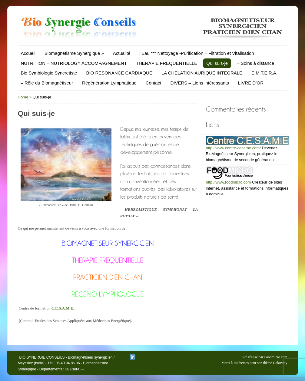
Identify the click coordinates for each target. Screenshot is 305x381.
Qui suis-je (217, 63)
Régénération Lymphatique (109, 82)
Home (23, 97)
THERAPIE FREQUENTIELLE (166, 63)
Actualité (122, 53)
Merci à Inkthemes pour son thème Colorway (254, 363)
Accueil (28, 53)
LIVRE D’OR (251, 82)
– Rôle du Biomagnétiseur (47, 82)
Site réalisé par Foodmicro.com (264, 357)
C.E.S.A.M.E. (62, 308)
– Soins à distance (255, 63)
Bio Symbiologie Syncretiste (49, 72)
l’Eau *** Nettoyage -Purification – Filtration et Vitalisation (196, 53)
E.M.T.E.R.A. (264, 72)
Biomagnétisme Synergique (74, 53)
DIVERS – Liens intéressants (199, 82)
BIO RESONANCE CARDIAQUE (119, 72)
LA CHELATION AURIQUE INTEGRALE (201, 72)
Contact (153, 82)
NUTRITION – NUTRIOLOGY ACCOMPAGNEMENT (74, 63)
